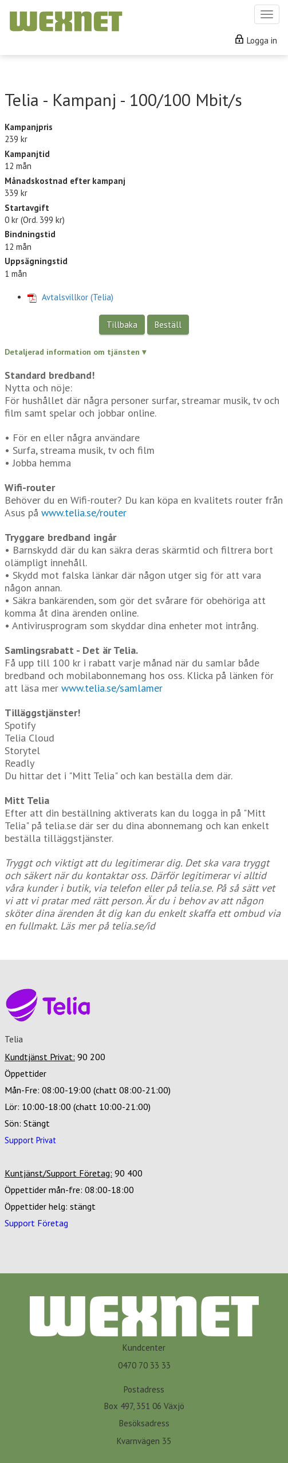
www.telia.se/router (84, 512)
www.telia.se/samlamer (112, 688)
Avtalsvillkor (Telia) (70, 297)
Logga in (256, 40)
